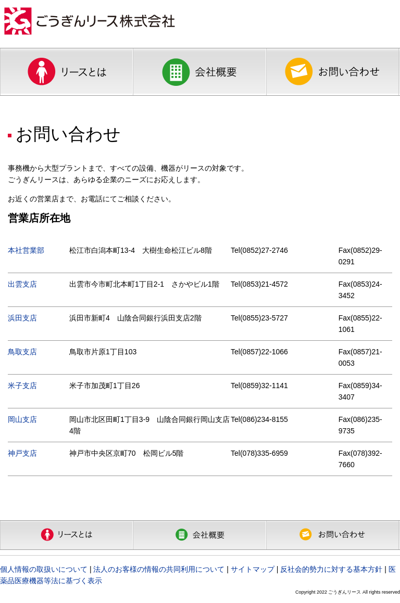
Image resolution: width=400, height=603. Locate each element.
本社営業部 (26, 250)
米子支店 (22, 385)
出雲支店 (22, 284)
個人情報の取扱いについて (44, 569)
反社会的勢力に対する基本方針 (331, 569)
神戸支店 (22, 453)
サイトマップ (252, 569)
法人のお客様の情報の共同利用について (158, 569)
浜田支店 (22, 318)
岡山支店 (22, 419)
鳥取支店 (22, 352)
